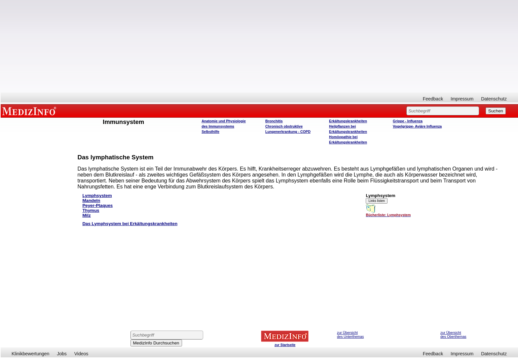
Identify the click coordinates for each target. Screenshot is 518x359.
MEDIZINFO (30, 110)
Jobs (62, 353)
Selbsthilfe (210, 132)
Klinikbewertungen (30, 353)
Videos (81, 353)
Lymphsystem (97, 195)
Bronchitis (274, 121)
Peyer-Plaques (97, 205)
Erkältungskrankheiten (348, 121)
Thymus (90, 210)
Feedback (433, 98)
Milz (86, 215)
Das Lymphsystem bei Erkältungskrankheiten (129, 223)
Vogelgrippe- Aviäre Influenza (417, 126)
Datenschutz (494, 98)
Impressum (462, 98)
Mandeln (91, 200)
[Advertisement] (259, 46)
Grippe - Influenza (408, 121)
